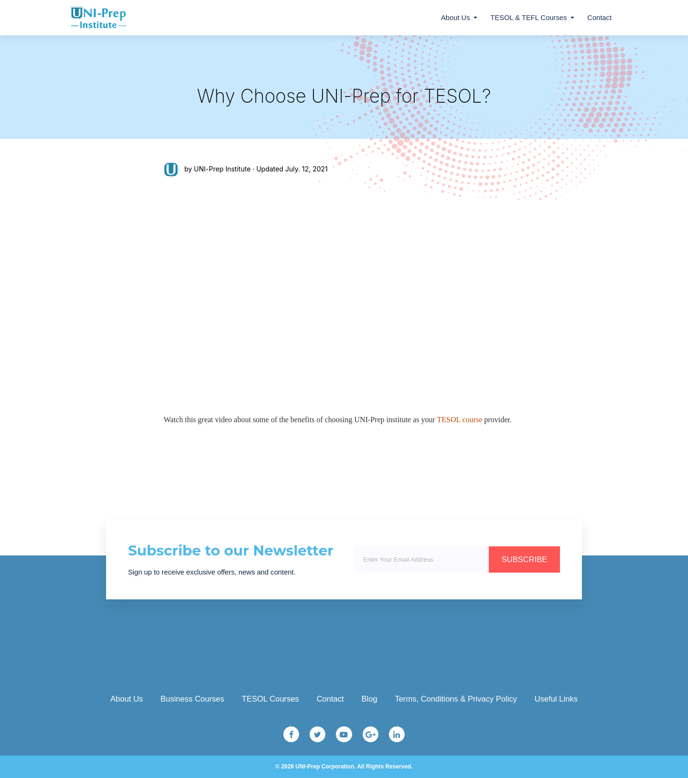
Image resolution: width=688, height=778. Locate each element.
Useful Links (556, 698)
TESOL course (460, 420)
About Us (455, 17)
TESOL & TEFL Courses (529, 17)
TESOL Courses (270, 698)
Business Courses (192, 698)
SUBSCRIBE (525, 559)
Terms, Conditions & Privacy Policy (456, 698)
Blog (369, 698)
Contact (599, 17)
